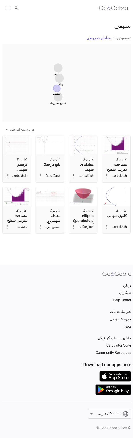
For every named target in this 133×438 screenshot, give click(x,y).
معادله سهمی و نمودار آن (53, 220)
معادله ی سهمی (86, 166)
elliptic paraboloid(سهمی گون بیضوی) (79, 220)
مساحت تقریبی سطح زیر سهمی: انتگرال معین (117, 171)
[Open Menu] (8, 8)
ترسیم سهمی (22, 166)
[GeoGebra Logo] (113, 8)
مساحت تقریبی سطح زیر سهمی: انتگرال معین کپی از (17, 225)
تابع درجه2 (52, 164)
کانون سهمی (117, 215)
